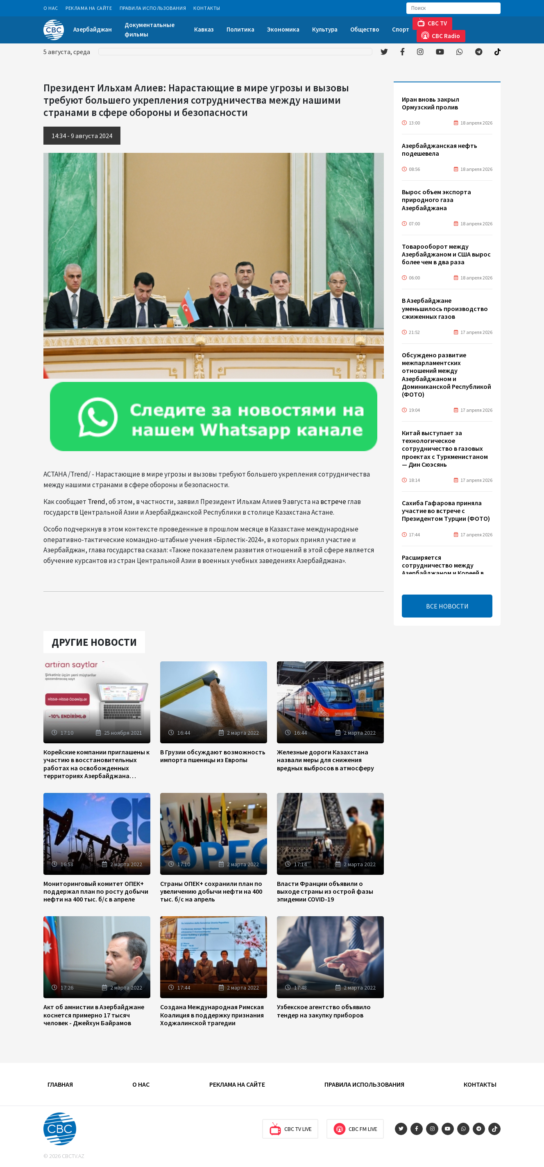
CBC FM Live (355, 1128)
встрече (333, 501)
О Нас (50, 8)
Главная (60, 1084)
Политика (240, 29)
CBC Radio (440, 35)
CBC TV (432, 22)
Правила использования (153, 8)
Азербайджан (92, 29)
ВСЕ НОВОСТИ (447, 606)
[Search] (453, 8)
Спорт (400, 29)
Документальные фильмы (150, 29)
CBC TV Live (290, 1128)
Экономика (283, 29)
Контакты (206, 8)
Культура (325, 29)
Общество (364, 29)
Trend (96, 501)
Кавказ (204, 29)
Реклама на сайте (89, 8)
